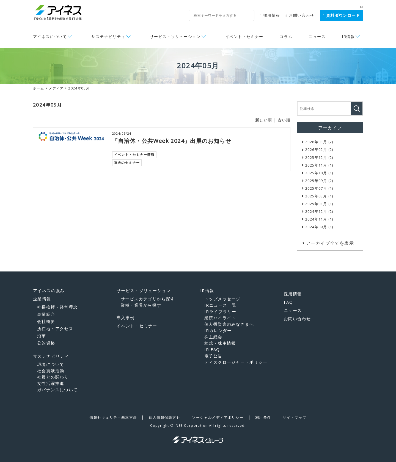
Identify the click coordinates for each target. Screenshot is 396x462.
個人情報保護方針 (164, 417)
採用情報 (270, 15)
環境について (50, 364)
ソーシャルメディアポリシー (217, 417)
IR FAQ (212, 349)
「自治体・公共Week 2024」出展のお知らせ (172, 141)
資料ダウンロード (341, 15)
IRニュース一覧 (220, 305)
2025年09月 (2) (319, 180)
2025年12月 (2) (319, 157)
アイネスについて (50, 36)
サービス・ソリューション (175, 36)
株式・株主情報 (220, 343)
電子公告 (213, 355)
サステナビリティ (108, 36)
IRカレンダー (218, 330)
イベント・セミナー (244, 36)
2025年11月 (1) (319, 165)
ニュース (317, 36)
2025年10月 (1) (319, 172)
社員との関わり (53, 377)
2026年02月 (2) (319, 149)
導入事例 (126, 317)
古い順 (284, 120)
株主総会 (213, 336)
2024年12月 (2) (319, 211)
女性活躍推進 (50, 383)
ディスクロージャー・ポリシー (236, 362)
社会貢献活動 (50, 370)
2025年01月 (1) (319, 203)
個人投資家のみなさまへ (229, 324)
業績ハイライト (220, 317)
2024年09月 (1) (319, 226)
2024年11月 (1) (319, 219)
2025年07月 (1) (319, 188)
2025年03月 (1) (319, 196)
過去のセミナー (127, 162)
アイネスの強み (49, 290)
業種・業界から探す (141, 305)
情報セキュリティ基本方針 (113, 417)
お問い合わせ (300, 15)
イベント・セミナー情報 (134, 154)
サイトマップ (294, 417)
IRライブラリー (220, 311)
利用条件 (263, 417)
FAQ (288, 302)
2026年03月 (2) (319, 141)
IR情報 (348, 36)
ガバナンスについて (57, 389)
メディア (56, 88)
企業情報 (42, 298)
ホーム (38, 88)
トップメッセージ (222, 298)
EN (360, 6)
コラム (286, 36)
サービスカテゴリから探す (148, 298)
